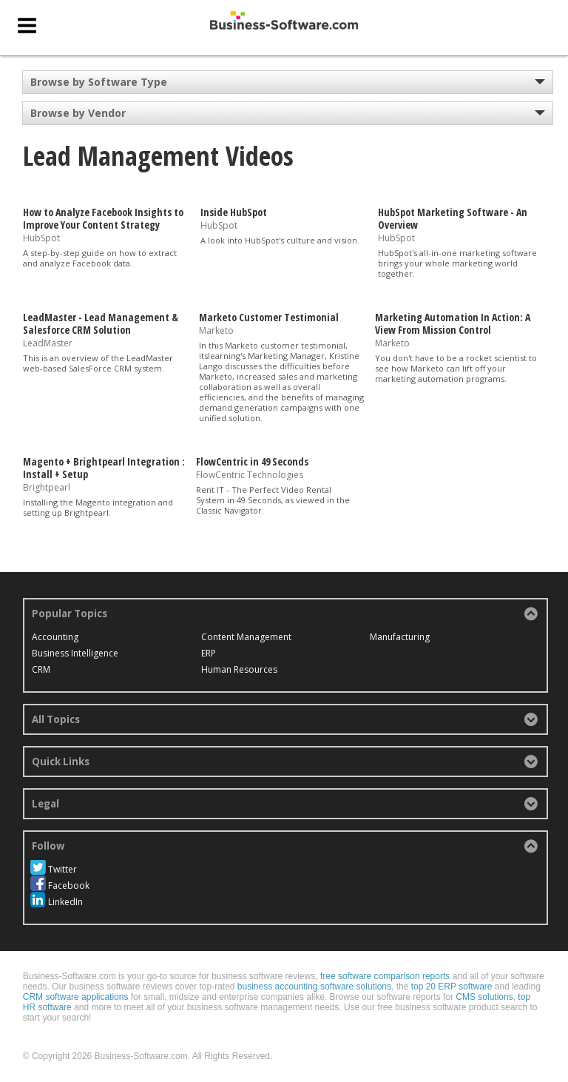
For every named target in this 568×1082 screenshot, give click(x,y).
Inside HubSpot (233, 212)
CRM (41, 669)
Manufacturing (400, 637)
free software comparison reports (385, 976)
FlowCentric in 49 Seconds (252, 461)
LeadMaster (47, 342)
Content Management (246, 637)
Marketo (216, 330)
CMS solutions (484, 997)
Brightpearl (46, 487)
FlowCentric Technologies (249, 474)
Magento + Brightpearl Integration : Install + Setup (104, 467)
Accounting (55, 637)
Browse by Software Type (98, 82)
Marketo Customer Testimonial (269, 317)
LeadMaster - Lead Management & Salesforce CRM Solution (100, 323)
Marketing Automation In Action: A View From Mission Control (452, 323)
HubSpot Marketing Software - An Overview (452, 218)
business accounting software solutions (314, 986)
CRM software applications (76, 997)
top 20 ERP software (452, 986)
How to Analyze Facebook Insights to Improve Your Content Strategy (103, 218)
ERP (208, 653)
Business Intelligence (75, 653)
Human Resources (239, 669)
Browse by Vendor (78, 113)
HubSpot (41, 237)
